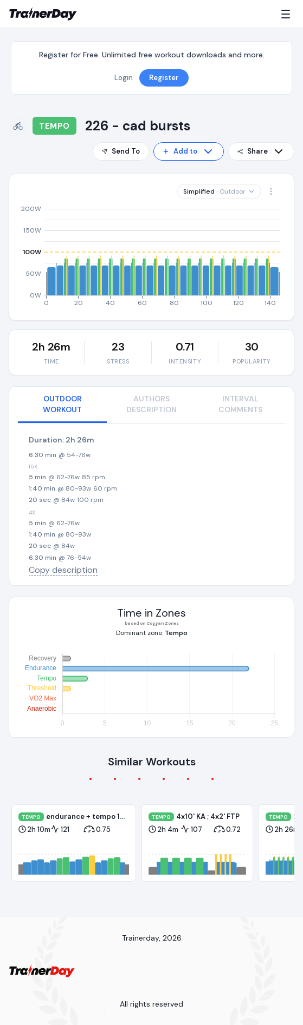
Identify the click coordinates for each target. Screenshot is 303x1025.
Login (123, 77)
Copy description (63, 570)
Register (164, 77)
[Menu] (288, 14)
